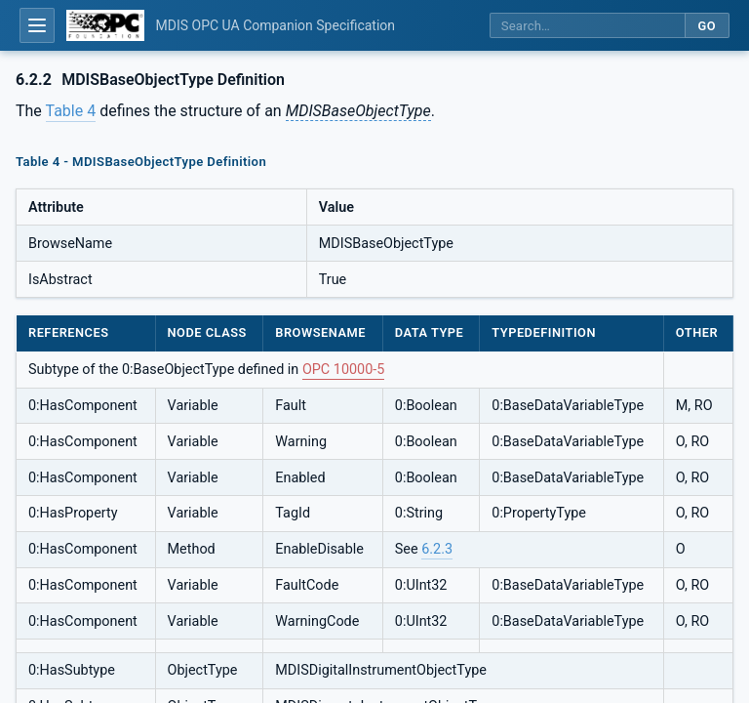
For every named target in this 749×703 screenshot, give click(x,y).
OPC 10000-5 (343, 369)
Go (706, 26)
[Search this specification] (587, 26)
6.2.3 (437, 549)
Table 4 (71, 111)
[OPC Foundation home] (105, 25)
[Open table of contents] (37, 25)
